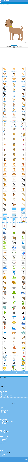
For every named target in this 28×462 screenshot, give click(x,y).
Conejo (2, 408)
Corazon (2, 431)
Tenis (1, 447)
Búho (4, 411)
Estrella (11, 395)
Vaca (4, 403)
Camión (5, 426)
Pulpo (10, 415)
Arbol (1, 394)
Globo (5, 432)
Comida (2, 419)
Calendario (2, 384)
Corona (2, 432)
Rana (2, 410)
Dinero (2, 451)
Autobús (8, 426)
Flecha (8, 431)
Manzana (4, 421)
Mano (6, 441)
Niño (1, 438)
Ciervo (11, 403)
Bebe (1, 437)
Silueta (2, 455)
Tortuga (4, 410)
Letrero (2, 434)
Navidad (2, 378)
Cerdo (2, 403)
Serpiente (8, 410)
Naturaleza (4, 391)
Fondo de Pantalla (4, 454)
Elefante (2, 406)
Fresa (8, 421)
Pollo (1, 412)
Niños (4, 437)
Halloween (2, 381)
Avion (2, 427)
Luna (8, 395)
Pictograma (3, 441)
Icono (1, 430)
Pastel (2, 422)
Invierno (2, 390)
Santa (5, 378)
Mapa (2, 433)
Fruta (1, 421)
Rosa (1, 392)
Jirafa (5, 406)
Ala (7, 432)
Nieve (4, 396)
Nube (2, 396)
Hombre (4, 439)
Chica (4, 438)
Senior (2, 440)
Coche (2, 426)
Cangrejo (6, 415)
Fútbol (2, 444)
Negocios (2, 450)
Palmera (6, 394)
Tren (1, 428)
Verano (2, 388)
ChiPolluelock (5, 412)
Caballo (7, 403)
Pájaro (2, 411)
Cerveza (2, 423)
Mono (2, 402)
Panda (2, 401)
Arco (5, 431)
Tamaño (4, 395)
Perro (2, 399)
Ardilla (2, 407)
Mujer (2, 439)
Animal (3, 4)
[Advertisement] (14, 10)
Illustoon (1, 4)
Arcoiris (7, 396)
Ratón (2, 409)
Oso (1, 400)
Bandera (4, 433)
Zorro (5, 407)
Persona (6, 436)
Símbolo (5, 430)
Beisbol (2, 445)
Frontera (2, 453)
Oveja (14, 403)
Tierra (2, 395)
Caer (1, 389)
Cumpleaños (3, 382)
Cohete (4, 427)
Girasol (2, 393)
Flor (1, 391)
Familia (1, 436)
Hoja (4, 394)
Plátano (11, 421)
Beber (5, 419)
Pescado (2, 415)
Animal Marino (3, 414)
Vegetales (2, 420)
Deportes (2, 443)
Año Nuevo (3, 383)
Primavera (2, 387)
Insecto (2, 413)
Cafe (5, 423)
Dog (4, 4)
